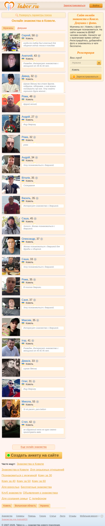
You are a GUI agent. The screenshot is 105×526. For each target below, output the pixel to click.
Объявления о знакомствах (40, 492)
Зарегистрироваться (74, 5)
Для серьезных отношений (47, 469)
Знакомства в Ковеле (30, 463)
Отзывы (72, 516)
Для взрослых (11, 487)
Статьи (53, 516)
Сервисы (20, 516)
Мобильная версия (88, 516)
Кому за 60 (39, 481)
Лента (62, 516)
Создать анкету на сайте (33, 455)
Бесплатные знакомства (36, 487)
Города (42, 516)
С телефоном (37, 498)
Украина (44, 505)
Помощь (32, 516)
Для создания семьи (15, 498)
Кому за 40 (8, 481)
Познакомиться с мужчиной (19, 475)
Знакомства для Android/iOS (14, 519)
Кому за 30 (45, 475)
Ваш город (76, 57)
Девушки (22, 28)
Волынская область (25, 505)
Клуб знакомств (12, 492)
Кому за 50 (24, 481)
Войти (96, 5)
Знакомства (7, 516)
